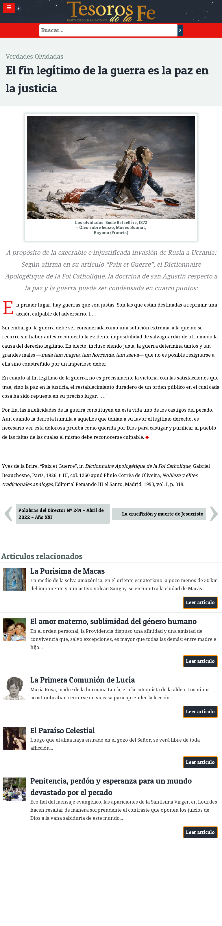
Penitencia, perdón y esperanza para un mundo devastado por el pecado (111, 786)
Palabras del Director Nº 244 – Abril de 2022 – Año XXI (61, 513)
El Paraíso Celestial (62, 730)
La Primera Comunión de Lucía (82, 680)
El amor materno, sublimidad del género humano (113, 621)
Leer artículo (200, 602)
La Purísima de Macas (67, 571)
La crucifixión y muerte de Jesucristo (163, 514)
